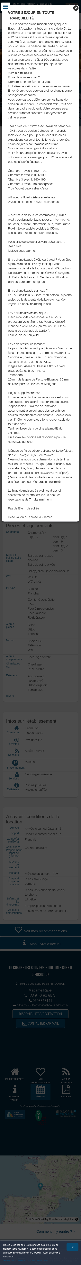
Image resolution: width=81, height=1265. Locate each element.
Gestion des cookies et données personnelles (26, 1260)
